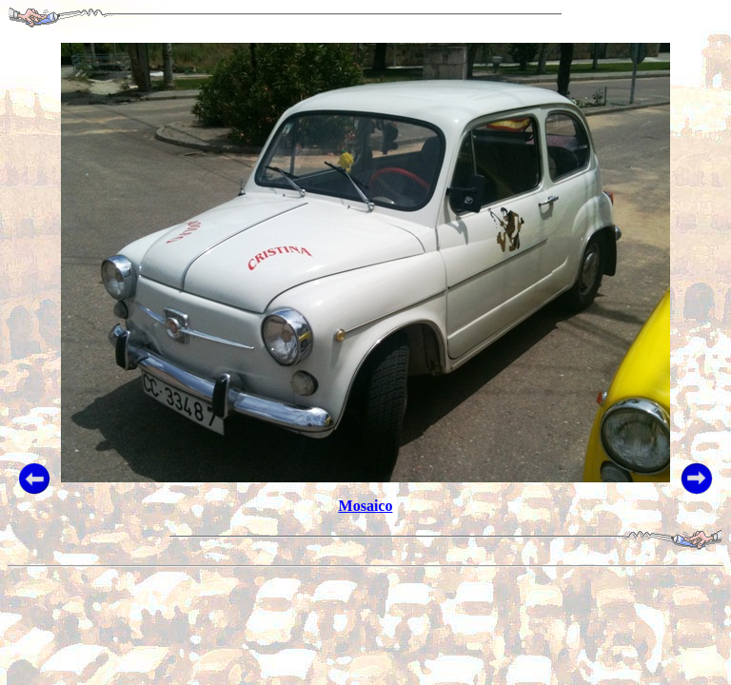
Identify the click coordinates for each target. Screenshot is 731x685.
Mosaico (366, 506)
